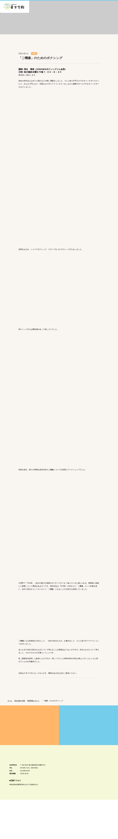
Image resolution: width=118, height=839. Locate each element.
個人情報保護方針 (11, 830)
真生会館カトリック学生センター (99, 816)
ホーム (10, 704)
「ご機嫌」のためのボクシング (54, 704)
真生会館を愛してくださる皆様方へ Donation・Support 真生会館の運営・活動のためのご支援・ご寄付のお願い (29, 729)
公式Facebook (101, 825)
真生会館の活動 (20, 704)
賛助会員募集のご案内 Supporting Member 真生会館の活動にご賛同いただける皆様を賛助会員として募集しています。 (88, 729)
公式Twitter (101, 831)
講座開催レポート (35, 704)
